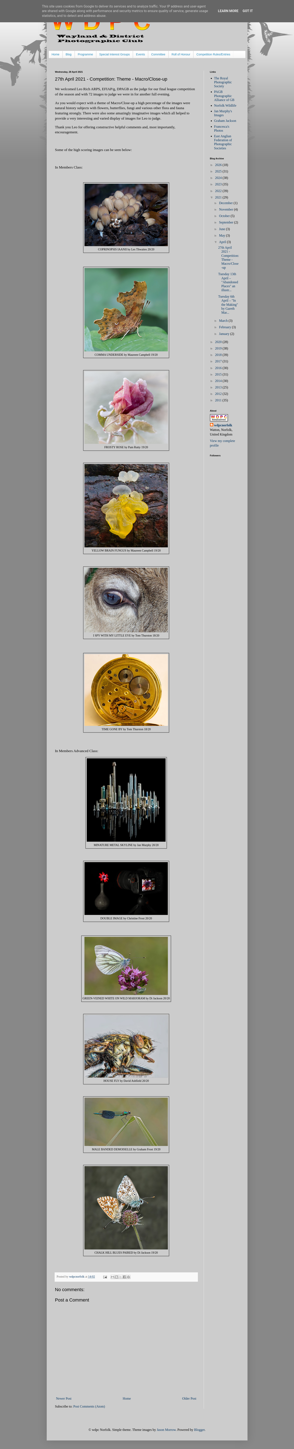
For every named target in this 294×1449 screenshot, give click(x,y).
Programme (85, 54)
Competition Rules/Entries (213, 54)
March (224, 320)
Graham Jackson (225, 120)
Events (140, 54)
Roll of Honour (181, 54)
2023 (218, 184)
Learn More (228, 11)
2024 (218, 178)
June (222, 229)
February (225, 327)
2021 (218, 197)
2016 (218, 368)
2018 (218, 355)
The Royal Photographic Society (223, 82)
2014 (218, 381)
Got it (247, 11)
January (224, 334)
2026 (218, 165)
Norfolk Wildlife (225, 105)
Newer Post (64, 1398)
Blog (69, 54)
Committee (158, 54)
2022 (218, 191)
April (223, 242)
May (222, 235)
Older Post (189, 1398)
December (226, 203)
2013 (218, 387)
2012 (218, 394)
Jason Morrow (166, 1430)
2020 (218, 342)
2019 (218, 348)
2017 (218, 361)
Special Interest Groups (114, 54)
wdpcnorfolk (223, 425)
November (226, 209)
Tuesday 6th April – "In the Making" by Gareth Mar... (228, 304)
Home (55, 54)
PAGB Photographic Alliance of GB (224, 95)
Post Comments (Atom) (89, 1406)
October (225, 216)
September (226, 222)
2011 (218, 400)
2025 (218, 171)
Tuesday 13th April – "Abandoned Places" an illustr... (228, 282)
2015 (218, 374)
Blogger (199, 1430)
